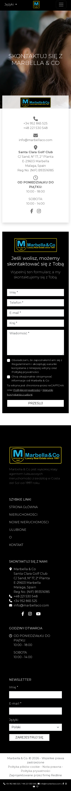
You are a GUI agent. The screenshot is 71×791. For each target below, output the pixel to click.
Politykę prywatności (26, 390)
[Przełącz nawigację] (61, 4)
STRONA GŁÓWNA (23, 507)
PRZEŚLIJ (35, 403)
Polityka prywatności (35, 771)
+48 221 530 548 (35, 128)
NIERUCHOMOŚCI (23, 514)
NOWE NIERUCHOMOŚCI (29, 522)
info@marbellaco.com (35, 140)
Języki (13, 720)
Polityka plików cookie (24, 766)
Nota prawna (51, 766)
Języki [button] (10, 4)
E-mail (15, 703)
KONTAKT (16, 545)
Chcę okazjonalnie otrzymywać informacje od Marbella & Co (32, 378)
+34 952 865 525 (35, 123)
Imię (13, 687)
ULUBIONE (17, 530)
